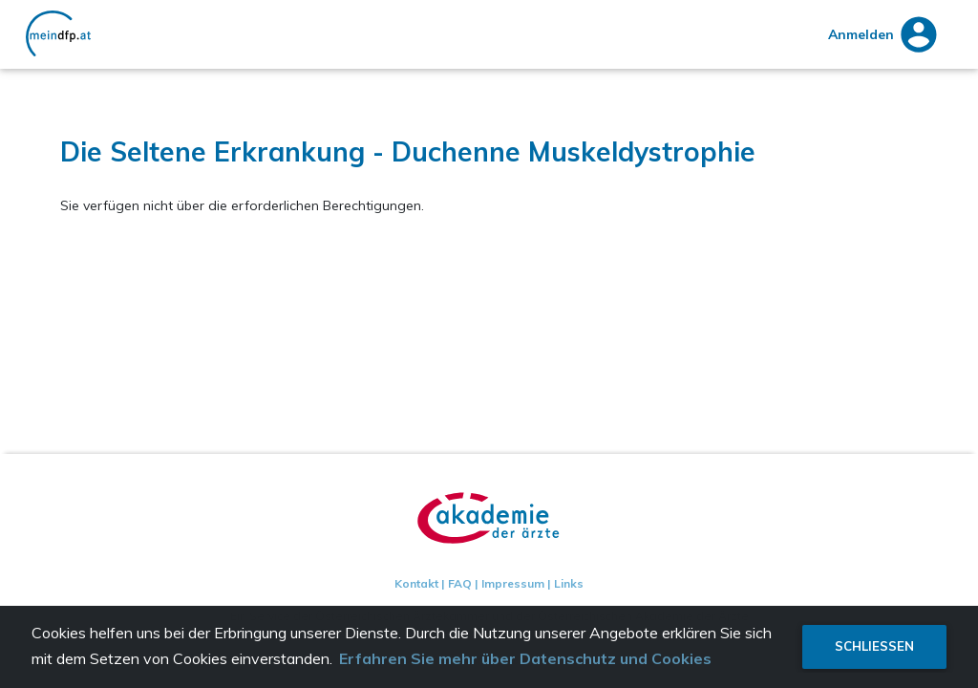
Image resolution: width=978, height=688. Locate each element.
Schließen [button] (874, 646)
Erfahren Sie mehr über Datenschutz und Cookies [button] (525, 658)
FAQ (460, 583)
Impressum (512, 583)
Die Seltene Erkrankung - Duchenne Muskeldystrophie (407, 151)
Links (569, 583)
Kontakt (416, 583)
